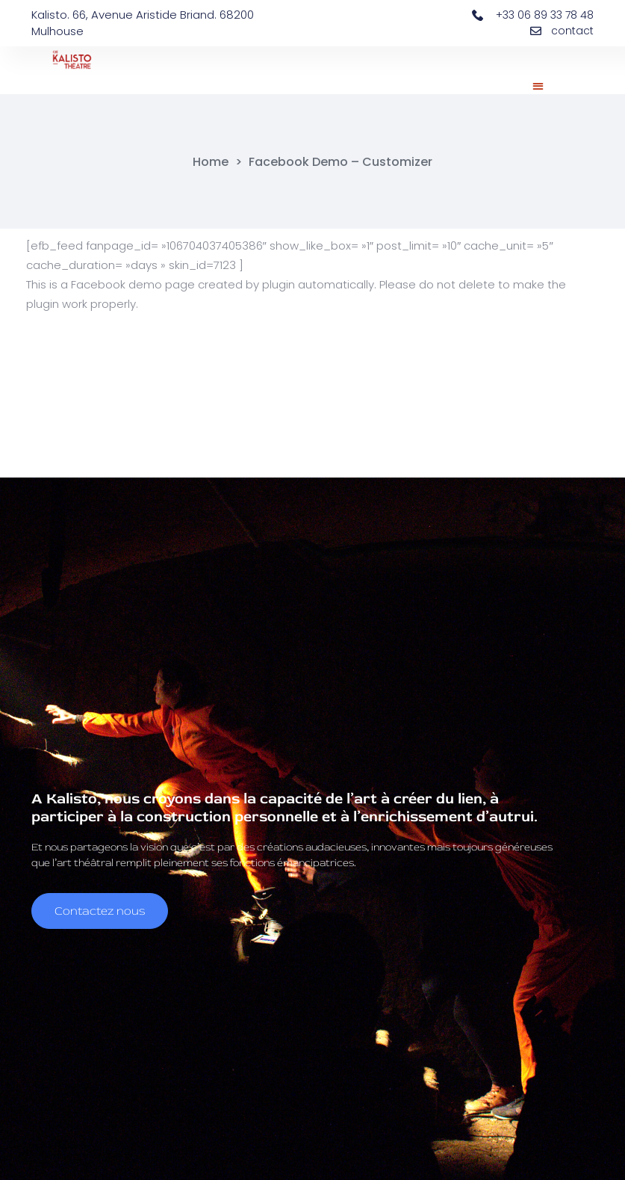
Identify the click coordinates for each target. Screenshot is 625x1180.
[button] (538, 85)
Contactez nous (100, 905)
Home (210, 162)
